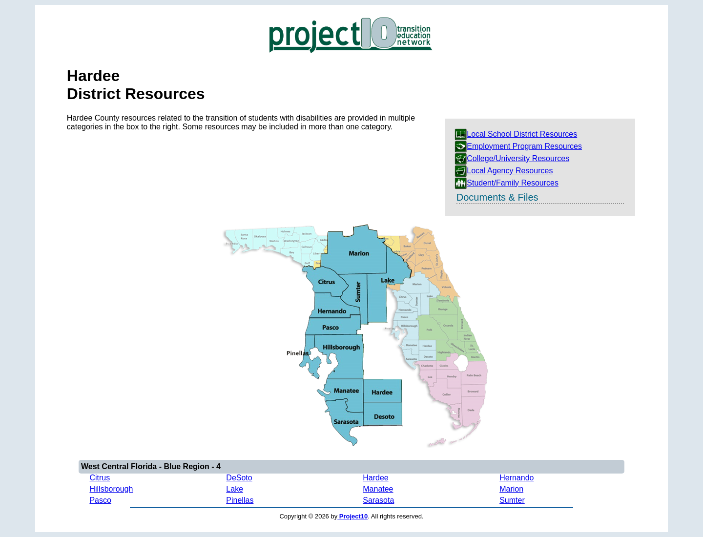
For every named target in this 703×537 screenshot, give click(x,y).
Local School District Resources (516, 134)
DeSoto (239, 478)
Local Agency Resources (504, 170)
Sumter (512, 500)
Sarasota (378, 500)
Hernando (516, 478)
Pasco (100, 500)
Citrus (99, 478)
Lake (234, 489)
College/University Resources (512, 158)
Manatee (378, 489)
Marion (511, 489)
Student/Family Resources (506, 183)
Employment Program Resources (518, 146)
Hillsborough (111, 489)
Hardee (375, 478)
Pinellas (239, 500)
